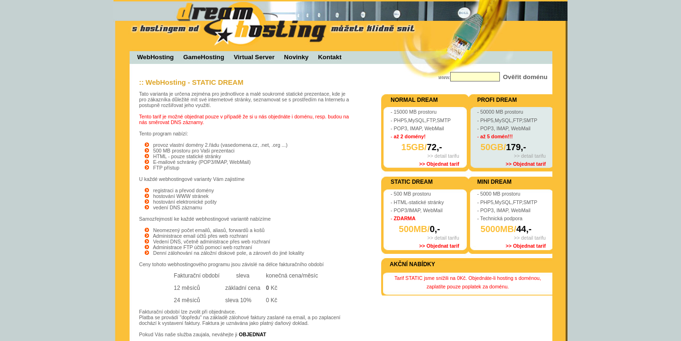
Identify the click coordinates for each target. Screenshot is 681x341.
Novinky (296, 57)
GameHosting (204, 57)
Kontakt (329, 57)
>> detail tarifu (443, 156)
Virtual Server (254, 57)
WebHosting (155, 57)
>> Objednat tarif (439, 164)
